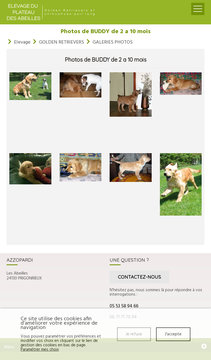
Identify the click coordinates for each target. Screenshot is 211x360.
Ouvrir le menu (197, 9)
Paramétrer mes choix (40, 349)
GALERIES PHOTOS (113, 42)
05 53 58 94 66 (124, 306)
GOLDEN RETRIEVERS (61, 42)
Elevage (22, 42)
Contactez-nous (139, 277)
